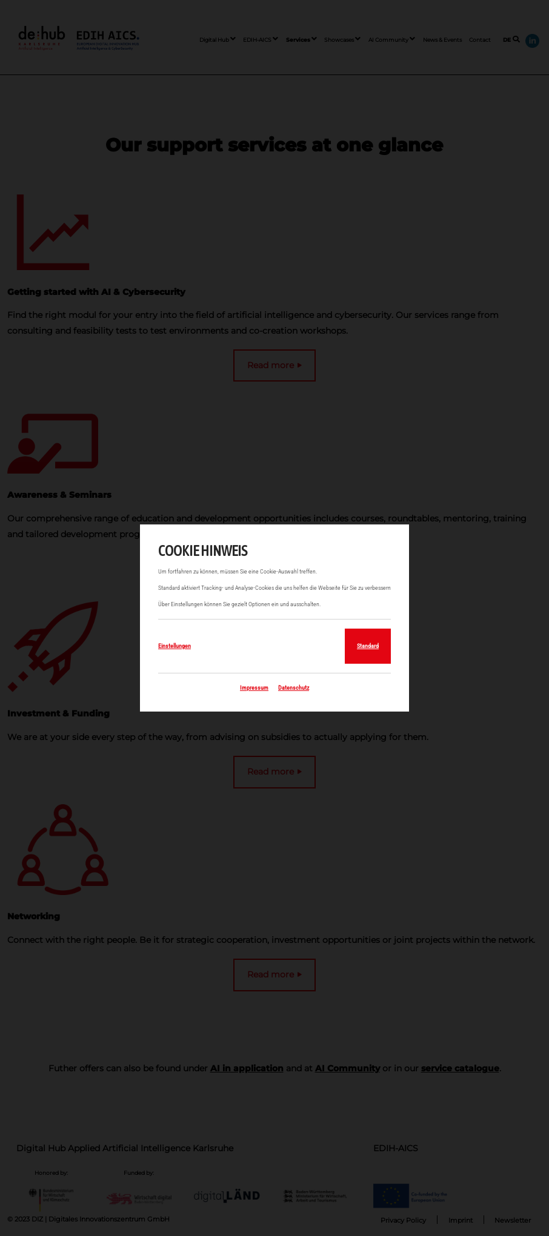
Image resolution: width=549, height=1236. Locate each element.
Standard (368, 646)
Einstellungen (174, 646)
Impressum (254, 687)
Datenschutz (293, 687)
